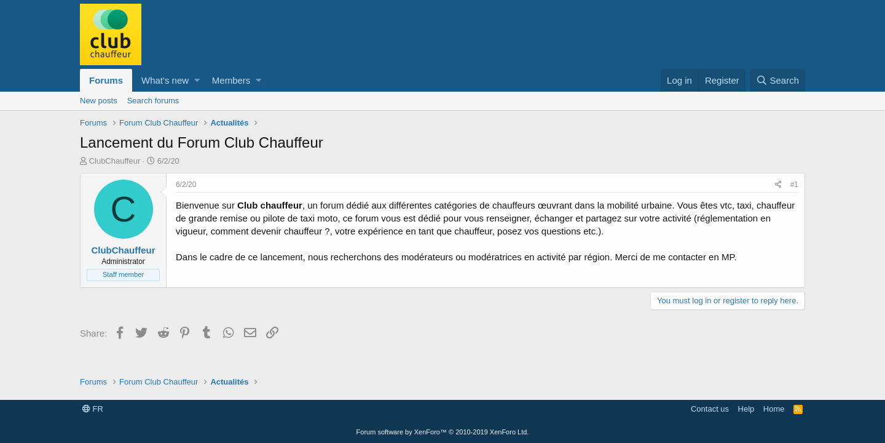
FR (92, 408)
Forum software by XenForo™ (442, 432)
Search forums (153, 100)
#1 (794, 184)
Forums (106, 80)
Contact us (710, 408)
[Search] (777, 80)
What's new (165, 80)
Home (774, 408)
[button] (197, 80)
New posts (98, 100)
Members (231, 80)
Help (746, 408)
